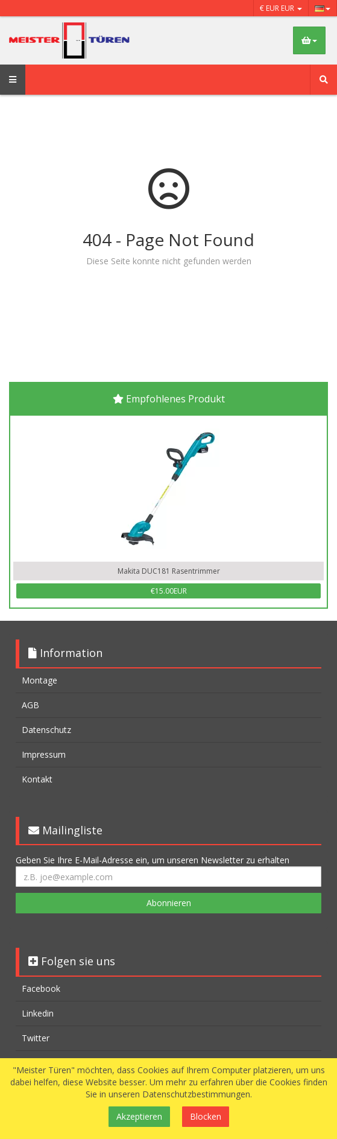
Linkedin (38, 1013)
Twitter (35, 1038)
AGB (30, 705)
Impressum (44, 754)
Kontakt (37, 779)
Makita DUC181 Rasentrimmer (169, 571)
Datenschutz (46, 729)
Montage (39, 680)
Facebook (41, 988)
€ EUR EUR (281, 8)
